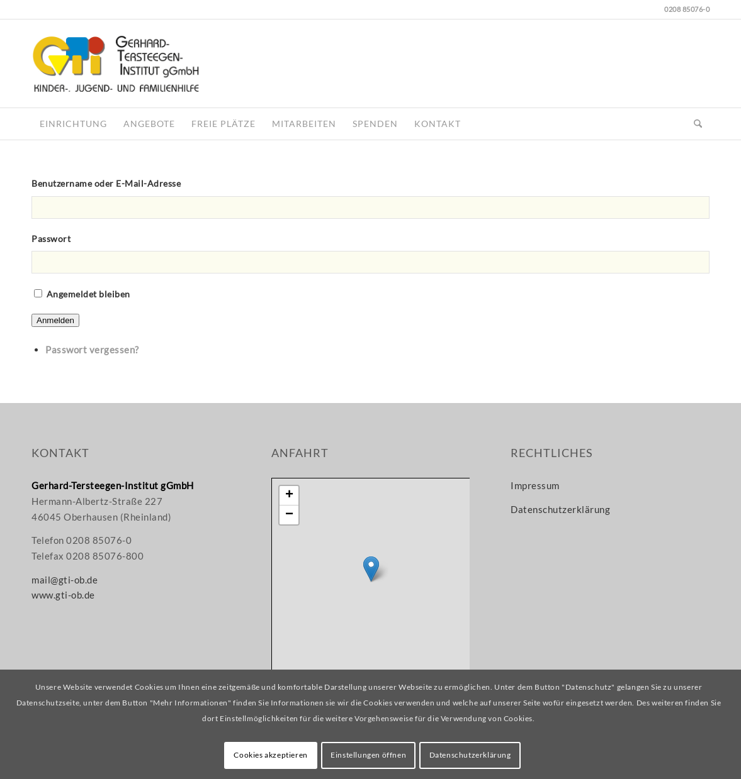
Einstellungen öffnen (368, 755)
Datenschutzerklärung (560, 509)
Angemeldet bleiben (88, 294)
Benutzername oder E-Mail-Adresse (106, 183)
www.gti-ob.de (63, 594)
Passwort (51, 238)
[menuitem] (73, 124)
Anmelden (55, 320)
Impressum (535, 485)
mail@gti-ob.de (64, 579)
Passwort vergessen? (92, 349)
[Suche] (698, 124)
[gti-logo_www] (115, 63)
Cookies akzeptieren (270, 755)
